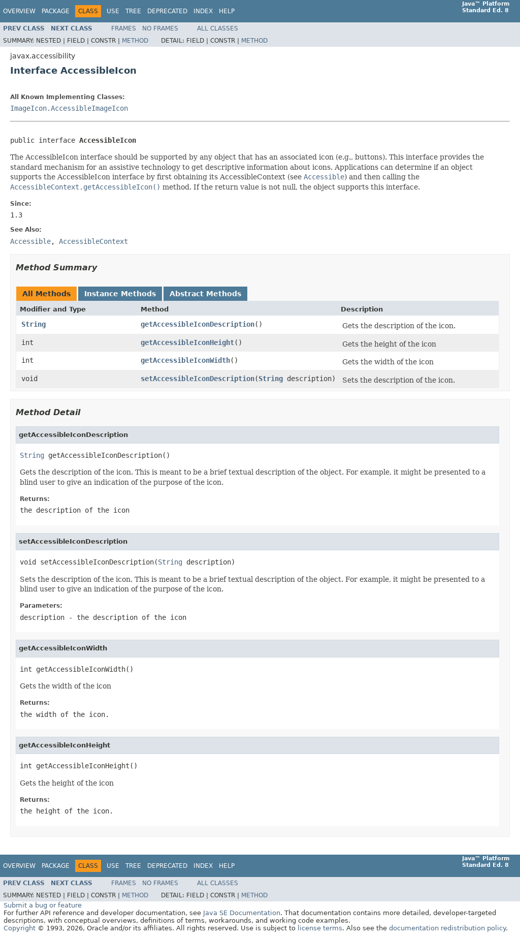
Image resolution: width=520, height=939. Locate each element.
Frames (123, 28)
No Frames (160, 28)
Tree (133, 11)
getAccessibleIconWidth (185, 360)
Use (113, 11)
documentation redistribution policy (447, 928)
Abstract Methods (205, 294)
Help (227, 11)
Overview (19, 11)
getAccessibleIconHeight (187, 342)
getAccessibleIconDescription (197, 324)
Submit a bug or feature (43, 905)
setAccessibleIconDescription (197, 378)
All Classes (217, 28)
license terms (320, 928)
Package (56, 11)
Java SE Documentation (241, 913)
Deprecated (167, 11)
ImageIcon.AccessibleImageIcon (69, 108)
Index (203, 11)
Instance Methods (120, 294)
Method (135, 40)
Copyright (20, 928)
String (33, 324)
